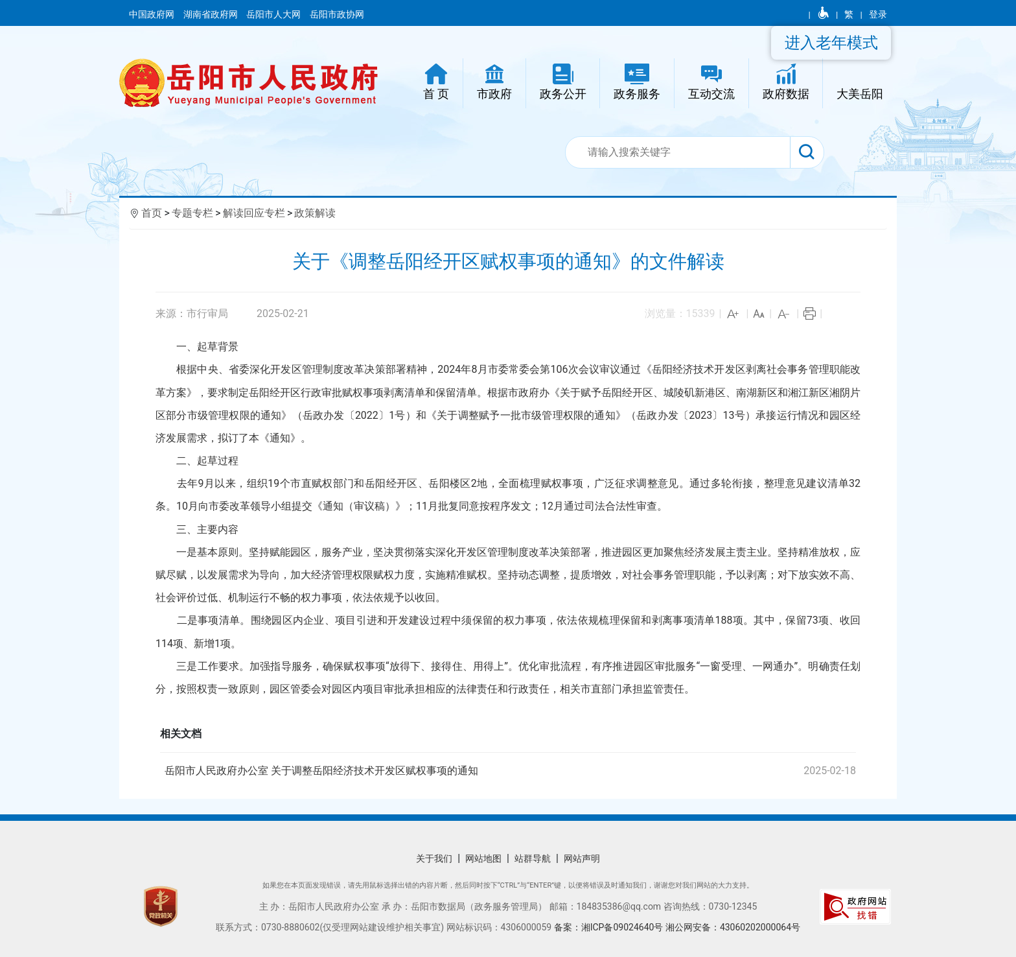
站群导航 (532, 858)
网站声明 (582, 858)
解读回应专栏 (254, 213)
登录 (878, 14)
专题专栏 (192, 213)
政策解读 (315, 213)
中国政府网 (152, 14)
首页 (151, 213)
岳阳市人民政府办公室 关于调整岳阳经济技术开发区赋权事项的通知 (512, 771)
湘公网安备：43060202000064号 (732, 927)
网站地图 (483, 858)
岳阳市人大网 (274, 14)
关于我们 (434, 858)
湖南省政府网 (211, 14)
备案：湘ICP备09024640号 (609, 927)
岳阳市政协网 (337, 14)
